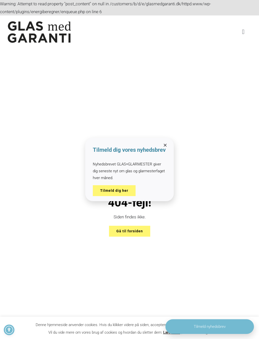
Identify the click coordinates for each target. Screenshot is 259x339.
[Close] (165, 145)
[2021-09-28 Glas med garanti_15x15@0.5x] (39, 22)
